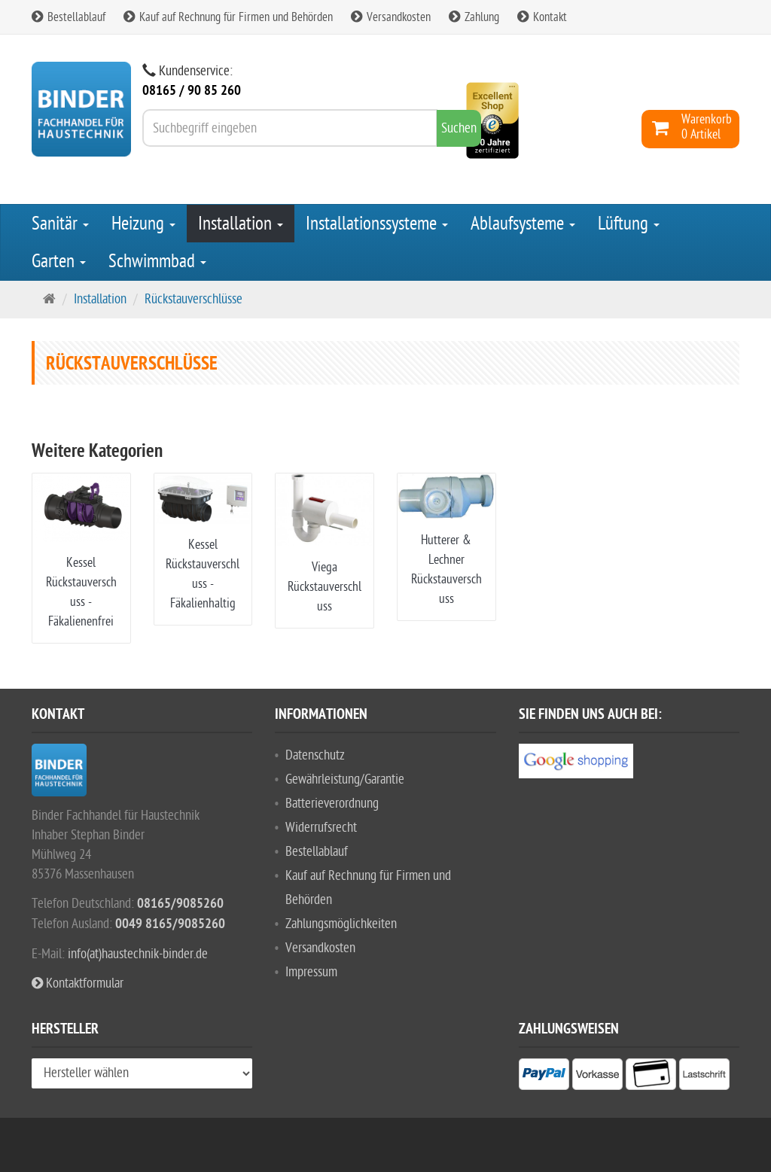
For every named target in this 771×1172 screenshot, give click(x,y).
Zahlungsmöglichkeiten (341, 924)
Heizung (143, 223)
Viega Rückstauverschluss (324, 586)
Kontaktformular (77, 983)
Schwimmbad (157, 261)
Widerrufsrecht (321, 828)
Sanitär (60, 223)
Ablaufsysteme (523, 223)
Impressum (311, 972)
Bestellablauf (68, 17)
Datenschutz (315, 755)
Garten (59, 261)
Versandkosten (391, 17)
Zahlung (474, 17)
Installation (240, 223)
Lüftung (629, 223)
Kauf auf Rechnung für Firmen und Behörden (228, 17)
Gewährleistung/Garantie (344, 779)
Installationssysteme (377, 223)
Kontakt (542, 17)
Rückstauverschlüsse (193, 299)
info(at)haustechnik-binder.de (138, 954)
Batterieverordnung (332, 803)
